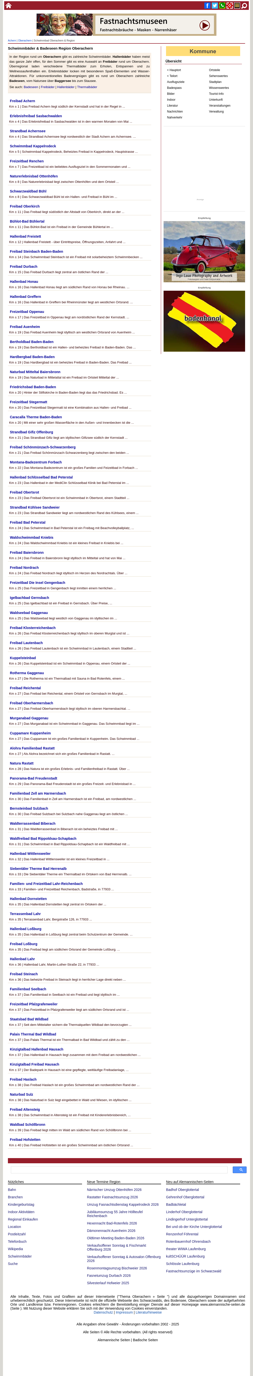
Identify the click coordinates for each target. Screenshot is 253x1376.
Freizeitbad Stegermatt (28, 402)
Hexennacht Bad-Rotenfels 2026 (112, 1223)
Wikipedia (15, 1249)
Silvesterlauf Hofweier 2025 (108, 1283)
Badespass (174, 88)
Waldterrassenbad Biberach (33, 823)
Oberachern (25, 40)
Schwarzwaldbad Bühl (28, 191)
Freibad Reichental (25, 688)
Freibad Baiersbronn (27, 552)
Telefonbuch (17, 1241)
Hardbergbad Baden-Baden (32, 357)
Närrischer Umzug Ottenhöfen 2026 (114, 1190)
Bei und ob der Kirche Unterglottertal (194, 1227)
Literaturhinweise (149, 1312)
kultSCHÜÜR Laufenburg (185, 1256)
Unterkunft (216, 99)
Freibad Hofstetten (25, 1140)
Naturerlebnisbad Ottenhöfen (34, 176)
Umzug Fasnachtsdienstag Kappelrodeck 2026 (123, 1204)
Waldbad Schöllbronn (27, 1125)
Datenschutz (103, 1312)
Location (14, 1227)
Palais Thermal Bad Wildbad (33, 1034)
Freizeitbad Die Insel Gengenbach (37, 583)
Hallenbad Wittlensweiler (30, 854)
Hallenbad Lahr (22, 959)
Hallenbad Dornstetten (28, 899)
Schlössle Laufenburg (182, 1264)
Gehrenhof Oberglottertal (185, 1197)
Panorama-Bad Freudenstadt (33, 778)
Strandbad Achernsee (27, 131)
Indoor (171, 99)
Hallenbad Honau (24, 282)
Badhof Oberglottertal (182, 1190)
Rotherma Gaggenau (27, 673)
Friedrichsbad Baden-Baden (33, 387)
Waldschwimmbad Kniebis (31, 537)
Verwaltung (216, 111)
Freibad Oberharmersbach (31, 703)
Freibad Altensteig (25, 1109)
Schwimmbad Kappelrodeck (33, 146)
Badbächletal (176, 1204)
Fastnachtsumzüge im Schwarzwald (193, 1271)
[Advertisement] (204, 162)
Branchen (15, 1197)
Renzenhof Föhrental (182, 1234)
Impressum (124, 1312)
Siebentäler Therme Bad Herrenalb (38, 869)
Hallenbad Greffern (25, 297)
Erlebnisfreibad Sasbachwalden (36, 116)
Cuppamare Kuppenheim (30, 733)
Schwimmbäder (20, 1256)
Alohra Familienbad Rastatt (32, 748)
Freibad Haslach (23, 1079)
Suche (13, 1264)
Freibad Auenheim (25, 327)
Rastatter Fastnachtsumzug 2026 (112, 1197)
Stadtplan (215, 82)
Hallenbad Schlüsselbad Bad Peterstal (41, 477)
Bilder (171, 94)
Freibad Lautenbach (26, 643)
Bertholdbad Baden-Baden (32, 342)
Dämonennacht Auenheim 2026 (111, 1231)
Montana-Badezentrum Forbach (36, 462)
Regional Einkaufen (23, 1219)
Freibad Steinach (24, 974)
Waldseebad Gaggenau (29, 613)
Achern (12, 40)
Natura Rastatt (22, 763)
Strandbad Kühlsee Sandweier (35, 507)
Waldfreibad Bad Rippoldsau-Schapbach (43, 839)
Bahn (12, 1190)
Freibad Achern (22, 101)
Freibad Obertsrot (24, 492)
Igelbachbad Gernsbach (29, 598)
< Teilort (172, 76)
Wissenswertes (219, 88)
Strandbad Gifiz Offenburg (31, 432)
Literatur (172, 105)
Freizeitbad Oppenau (27, 312)
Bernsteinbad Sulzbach (29, 808)
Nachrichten (175, 111)
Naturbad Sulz (21, 1094)
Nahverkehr (174, 117)
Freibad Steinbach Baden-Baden (36, 251)
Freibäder (48, 87)
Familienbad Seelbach (28, 989)
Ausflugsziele (176, 82)
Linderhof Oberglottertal (184, 1212)
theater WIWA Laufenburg (186, 1249)
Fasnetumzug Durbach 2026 (109, 1276)
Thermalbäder (87, 87)
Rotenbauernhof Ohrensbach (188, 1241)
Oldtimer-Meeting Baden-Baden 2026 (115, 1238)
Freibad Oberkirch (25, 206)
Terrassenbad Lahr (25, 914)
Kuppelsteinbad (23, 658)
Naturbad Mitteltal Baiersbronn (35, 372)
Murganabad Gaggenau (29, 718)
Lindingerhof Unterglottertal (187, 1219)
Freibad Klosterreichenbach (33, 628)
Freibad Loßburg (23, 944)
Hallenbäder (65, 87)
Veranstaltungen (220, 105)
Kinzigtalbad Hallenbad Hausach (36, 1049)
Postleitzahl (17, 1234)
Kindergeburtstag (21, 1204)
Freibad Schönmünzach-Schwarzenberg (43, 447)
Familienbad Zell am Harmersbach (38, 793)
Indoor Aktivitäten (21, 1212)
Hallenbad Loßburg (26, 929)
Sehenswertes (218, 76)
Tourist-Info (216, 94)
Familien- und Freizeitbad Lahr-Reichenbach (46, 884)
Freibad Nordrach (24, 568)
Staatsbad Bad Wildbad (29, 1019)
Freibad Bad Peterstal (27, 522)
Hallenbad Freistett (25, 236)
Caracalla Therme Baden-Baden (36, 417)
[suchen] (118, 1170)
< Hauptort (174, 70)
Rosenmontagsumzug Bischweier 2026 (117, 1268)
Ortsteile (214, 70)
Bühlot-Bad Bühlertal (27, 221)
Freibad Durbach (23, 266)
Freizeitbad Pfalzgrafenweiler (34, 1004)
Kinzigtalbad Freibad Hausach (34, 1064)
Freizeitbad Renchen (27, 161)
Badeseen (31, 87)
